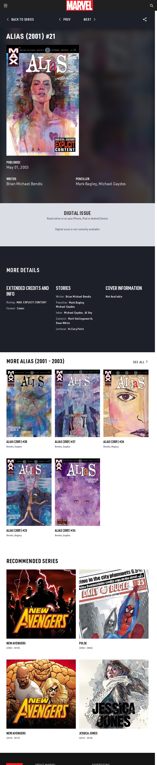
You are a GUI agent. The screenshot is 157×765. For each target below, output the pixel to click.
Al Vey (88, 312)
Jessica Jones (88, 733)
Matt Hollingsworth (80, 318)
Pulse (83, 643)
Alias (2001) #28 (16, 442)
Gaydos (18, 446)
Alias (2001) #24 (65, 530)
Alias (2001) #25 (16, 530)
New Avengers (15, 643)
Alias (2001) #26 (113, 442)
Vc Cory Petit (76, 329)
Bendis (9, 446)
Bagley (114, 446)
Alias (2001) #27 (65, 442)
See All (140, 362)
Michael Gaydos (112, 183)
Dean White (63, 323)
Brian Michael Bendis (24, 183)
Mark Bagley (86, 183)
